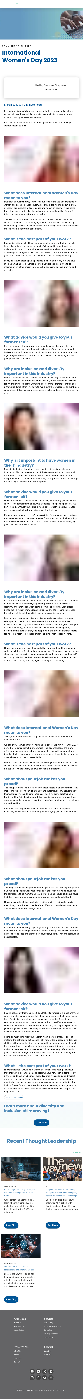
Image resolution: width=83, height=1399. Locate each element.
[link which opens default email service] (32, 1371)
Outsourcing (48, 1323)
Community (48, 1337)
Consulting (48, 1330)
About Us (17, 1351)
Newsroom (50, 1390)
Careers (17, 1355)
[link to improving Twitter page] (44, 1371)
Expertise (17, 1323)
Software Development (52, 1326)
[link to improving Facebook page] (51, 1371)
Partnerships (19, 1326)
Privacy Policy (61, 1390)
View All (77, 1152)
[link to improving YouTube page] (44, 1377)
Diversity (17, 1362)
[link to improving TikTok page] (51, 1377)
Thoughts (17, 1358)
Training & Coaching (51, 1334)
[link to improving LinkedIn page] (38, 1371)
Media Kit (47, 1355)
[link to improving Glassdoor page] (38, 1377)
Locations (48, 1351)
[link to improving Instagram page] (32, 1377)
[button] (14, 1097)
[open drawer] (16, 3)
